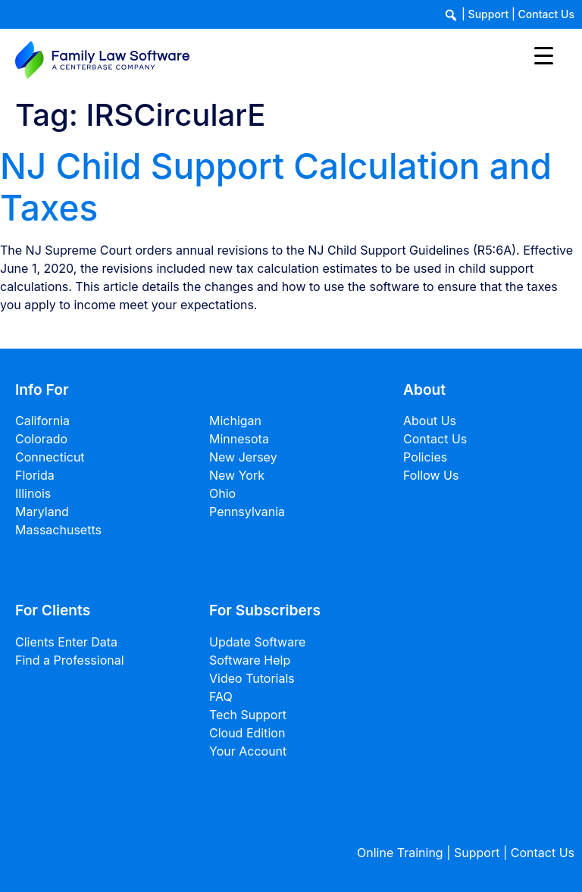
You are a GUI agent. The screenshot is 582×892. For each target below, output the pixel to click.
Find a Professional (69, 660)
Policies (425, 457)
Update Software (257, 641)
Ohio (222, 493)
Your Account (247, 751)
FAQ (221, 696)
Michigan (235, 420)
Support (488, 14)
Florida (35, 475)
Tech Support (247, 714)
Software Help (249, 660)
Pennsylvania (247, 511)
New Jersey (243, 457)
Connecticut (50, 457)
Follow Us (430, 475)
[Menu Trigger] (544, 55)
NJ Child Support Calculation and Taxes (276, 187)
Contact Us (546, 14)
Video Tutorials (252, 678)
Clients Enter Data (66, 641)
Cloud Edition (247, 732)
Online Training (400, 852)
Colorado (41, 438)
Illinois (33, 493)
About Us (429, 420)
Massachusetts (58, 529)
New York (236, 475)
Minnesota (239, 438)
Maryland (42, 511)
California (42, 420)
